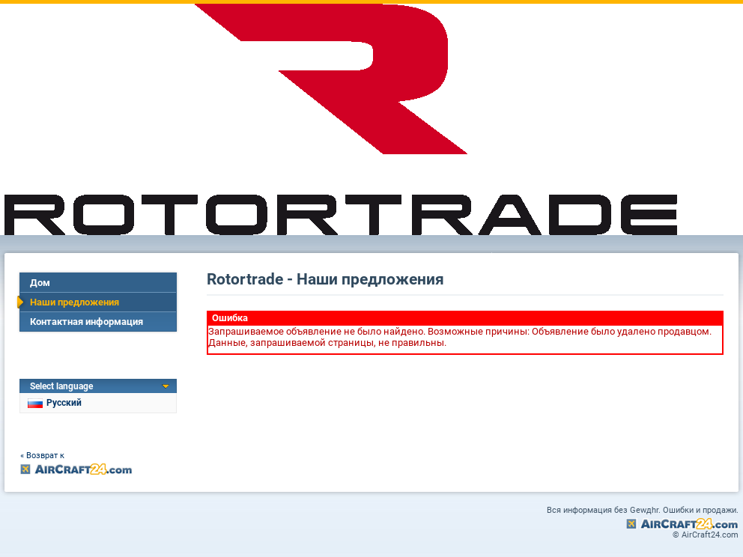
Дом (40, 282)
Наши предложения (74, 302)
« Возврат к (42, 455)
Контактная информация (86, 321)
